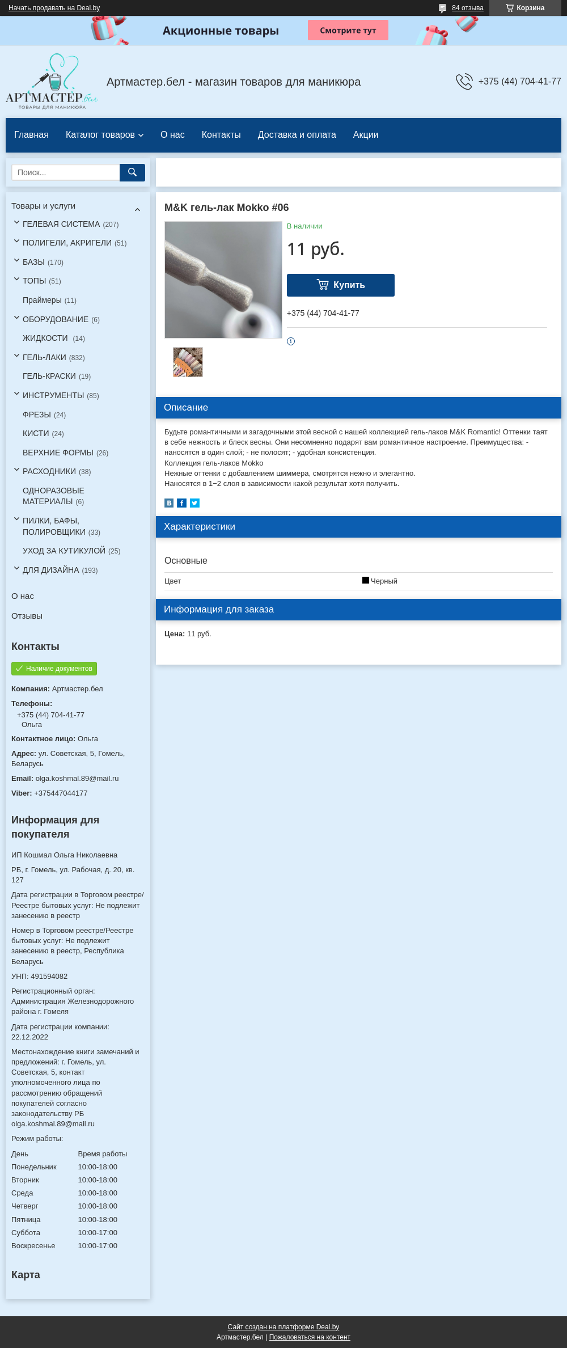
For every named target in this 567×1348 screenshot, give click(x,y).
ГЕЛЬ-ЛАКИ (44, 357)
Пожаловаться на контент (309, 1337)
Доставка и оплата (297, 135)
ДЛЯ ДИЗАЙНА (51, 569)
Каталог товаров (100, 135)
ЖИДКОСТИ (46, 338)
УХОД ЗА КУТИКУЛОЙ (64, 550)
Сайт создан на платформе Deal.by (284, 1327)
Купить (349, 285)
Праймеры (42, 300)
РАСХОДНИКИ (49, 471)
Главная (31, 135)
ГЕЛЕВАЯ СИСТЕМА (61, 224)
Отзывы (27, 615)
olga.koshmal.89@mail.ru (77, 778)
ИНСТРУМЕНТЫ (53, 395)
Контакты (221, 135)
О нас (172, 135)
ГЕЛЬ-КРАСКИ (49, 376)
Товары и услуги (43, 205)
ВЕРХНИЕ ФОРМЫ (58, 452)
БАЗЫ (34, 262)
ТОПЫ (34, 280)
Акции (366, 135)
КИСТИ (36, 433)
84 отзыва (468, 8)
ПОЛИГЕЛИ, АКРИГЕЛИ (67, 242)
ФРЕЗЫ (37, 414)
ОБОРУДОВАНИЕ (55, 319)
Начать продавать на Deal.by (54, 8)
